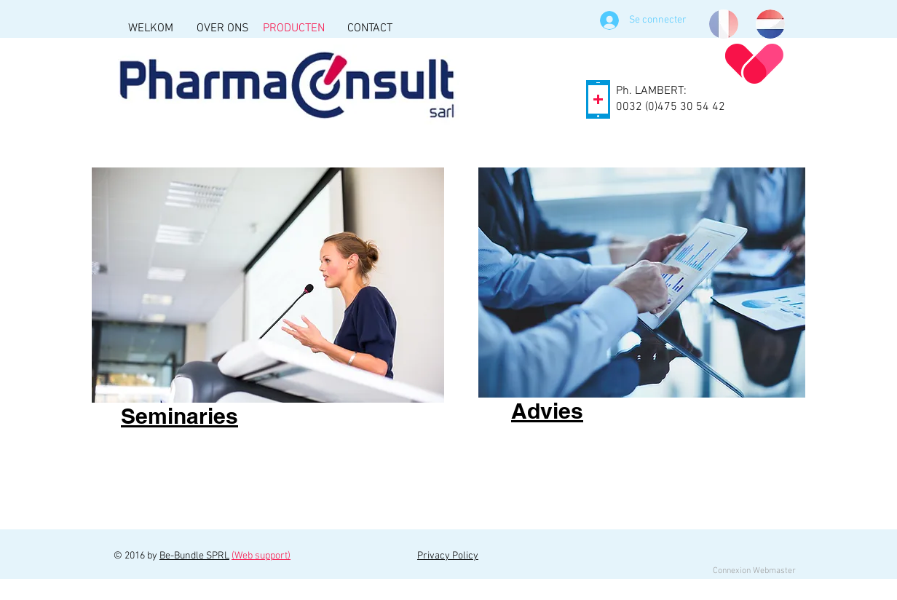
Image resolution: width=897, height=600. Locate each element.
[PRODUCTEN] (294, 28)
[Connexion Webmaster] (754, 571)
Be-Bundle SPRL (194, 556)
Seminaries (179, 416)
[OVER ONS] (222, 28)
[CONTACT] (369, 28)
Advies (547, 411)
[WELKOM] (150, 28)
